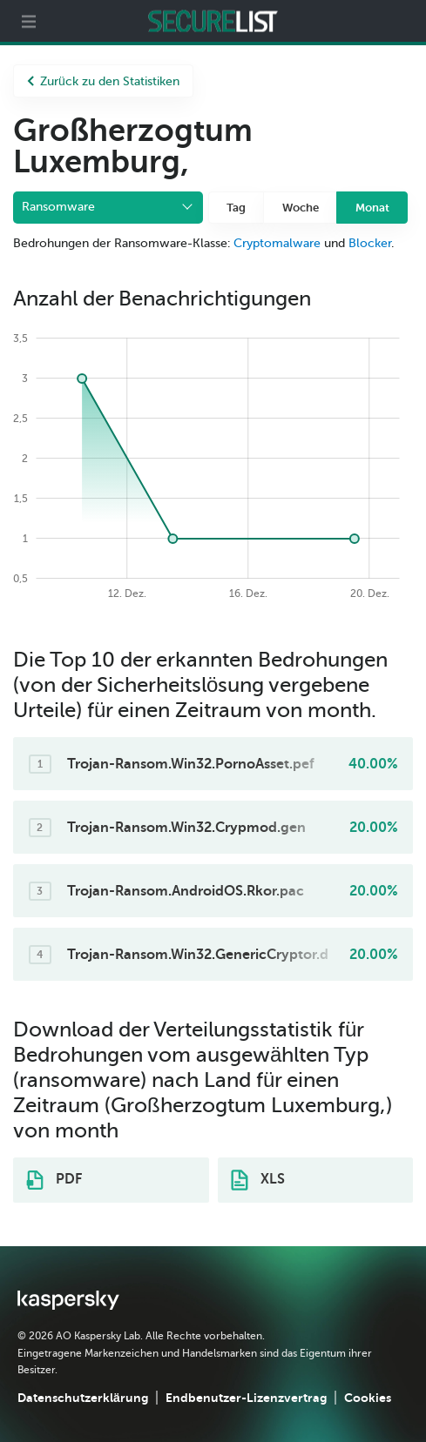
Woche (300, 207)
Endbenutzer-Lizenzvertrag (246, 1398)
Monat (372, 207)
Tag (236, 207)
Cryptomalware (277, 243)
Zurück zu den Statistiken (103, 81)
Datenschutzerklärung (82, 1398)
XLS (258, 1180)
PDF (54, 1180)
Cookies (367, 1398)
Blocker (369, 243)
